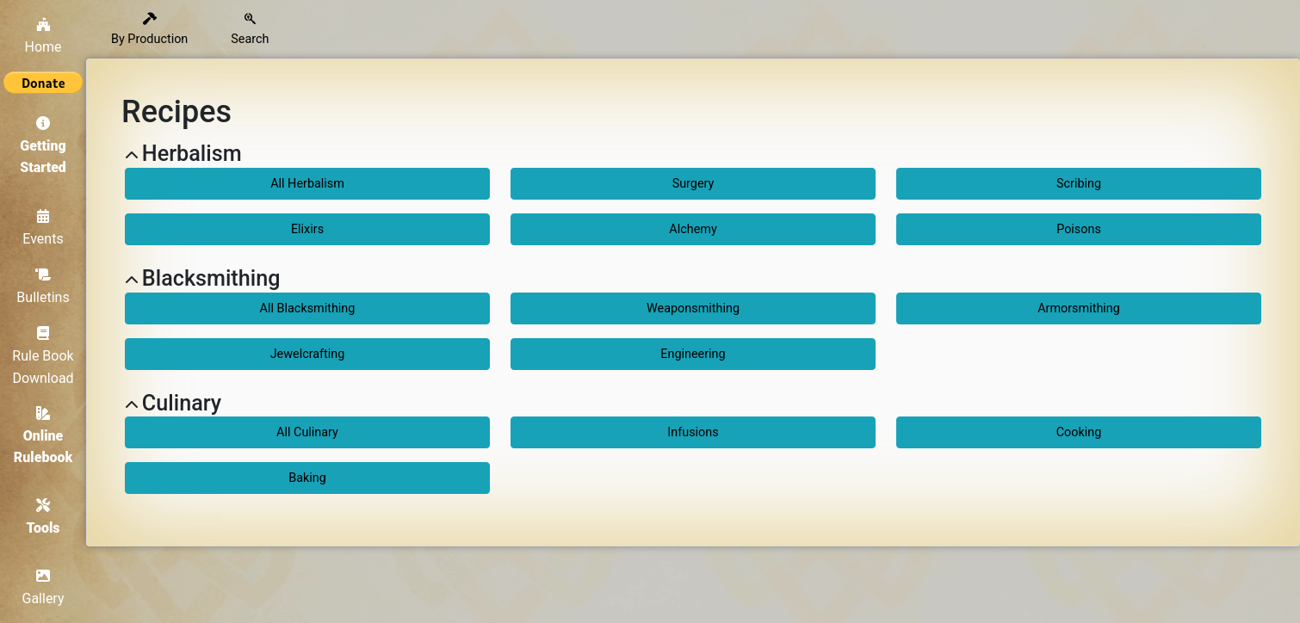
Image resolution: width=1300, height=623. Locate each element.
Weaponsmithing (693, 308)
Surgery (693, 183)
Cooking (1079, 432)
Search (250, 29)
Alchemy (692, 229)
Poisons (1078, 229)
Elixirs (307, 229)
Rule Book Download (42, 356)
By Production (149, 29)
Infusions (692, 432)
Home (42, 36)
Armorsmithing (1078, 308)
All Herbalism (307, 183)
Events (42, 228)
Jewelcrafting (307, 354)
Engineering (692, 354)
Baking (307, 478)
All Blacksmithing (308, 308)
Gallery (43, 588)
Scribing (1078, 183)
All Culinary (307, 432)
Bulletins (42, 286)
